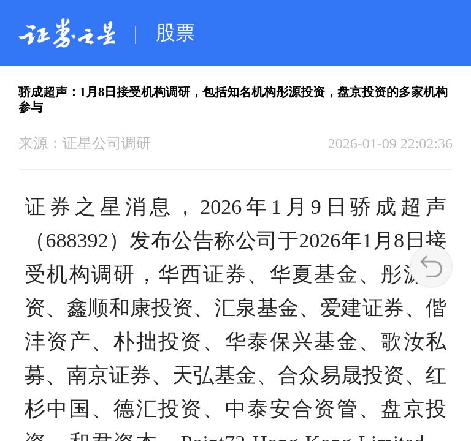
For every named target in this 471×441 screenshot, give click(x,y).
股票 (175, 32)
